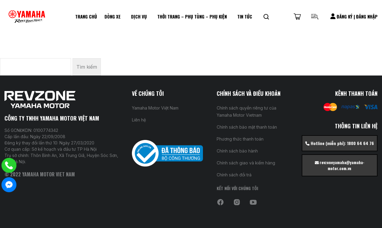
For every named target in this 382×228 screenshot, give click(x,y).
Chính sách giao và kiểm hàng (246, 162)
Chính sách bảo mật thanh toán (247, 127)
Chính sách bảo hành (237, 150)
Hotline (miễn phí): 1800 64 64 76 (339, 143)
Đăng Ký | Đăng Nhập (354, 16)
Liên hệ (139, 119)
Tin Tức (244, 16)
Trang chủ (86, 16)
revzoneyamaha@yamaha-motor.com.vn (339, 165)
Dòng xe (112, 16)
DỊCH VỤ (139, 16)
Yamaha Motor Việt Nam (155, 107)
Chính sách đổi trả (234, 174)
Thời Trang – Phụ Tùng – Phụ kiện (192, 16)
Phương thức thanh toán (240, 138)
